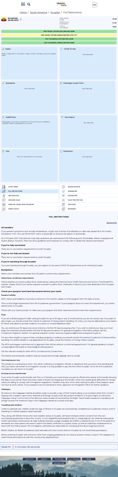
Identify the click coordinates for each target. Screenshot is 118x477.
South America (38, 12)
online (38, 234)
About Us (44, 459)
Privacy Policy (59, 459)
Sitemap (88, 459)
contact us (40, 474)
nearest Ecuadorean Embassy (46, 321)
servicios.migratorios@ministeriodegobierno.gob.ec (78, 333)
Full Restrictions (12, 191)
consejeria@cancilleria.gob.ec (14, 347)
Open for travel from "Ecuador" (18, 204)
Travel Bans (61, 4)
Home (23, 12)
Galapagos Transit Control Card (14, 398)
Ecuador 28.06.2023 (13, 19)
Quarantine (69, 191)
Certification (10, 196)
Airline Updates (71, 187)
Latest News (10, 187)
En (94, 5)
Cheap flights (10, 209)
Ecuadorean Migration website (14, 333)
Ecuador (55, 12)
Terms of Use (29, 459)
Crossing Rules (11, 200)
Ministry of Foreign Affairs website (79, 340)
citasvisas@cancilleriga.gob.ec (40, 347)
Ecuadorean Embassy (100, 337)
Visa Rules (69, 204)
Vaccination (69, 196)
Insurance (69, 209)
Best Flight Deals (59, 463)
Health (8, 287)
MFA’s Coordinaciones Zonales (44, 351)
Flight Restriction (72, 200)
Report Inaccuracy (73, 459)
